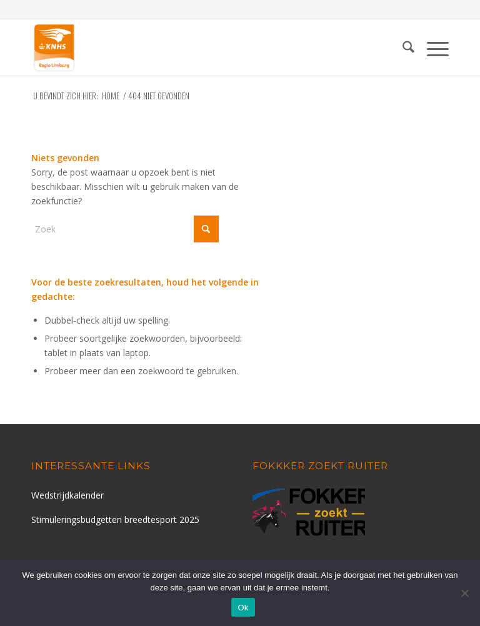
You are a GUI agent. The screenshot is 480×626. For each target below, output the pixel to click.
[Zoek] (402, 47)
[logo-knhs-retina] (54, 47)
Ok (243, 607)
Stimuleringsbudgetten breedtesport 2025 (115, 519)
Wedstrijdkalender (67, 495)
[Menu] (431, 47)
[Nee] (464, 593)
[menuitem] (402, 47)
